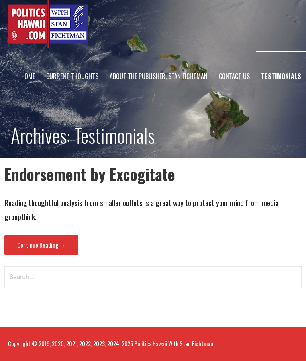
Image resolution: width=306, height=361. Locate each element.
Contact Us (234, 76)
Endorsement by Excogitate (89, 174)
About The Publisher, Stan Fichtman (159, 76)
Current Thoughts (72, 76)
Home (28, 76)
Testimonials (281, 76)
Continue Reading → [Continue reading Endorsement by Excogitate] (41, 244)
